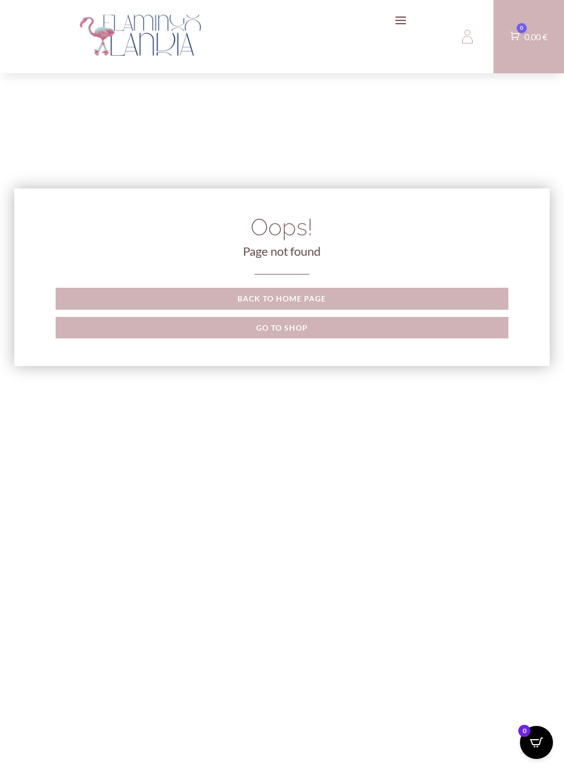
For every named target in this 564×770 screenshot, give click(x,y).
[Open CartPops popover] (536, 742)
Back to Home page (281, 298)
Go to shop (282, 327)
